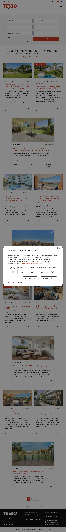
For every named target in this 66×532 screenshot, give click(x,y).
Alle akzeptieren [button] (49, 278)
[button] (15, 282)
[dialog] (33, 266)
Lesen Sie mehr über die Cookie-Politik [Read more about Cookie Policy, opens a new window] (31, 263)
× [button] (60, 248)
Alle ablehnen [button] (30, 278)
